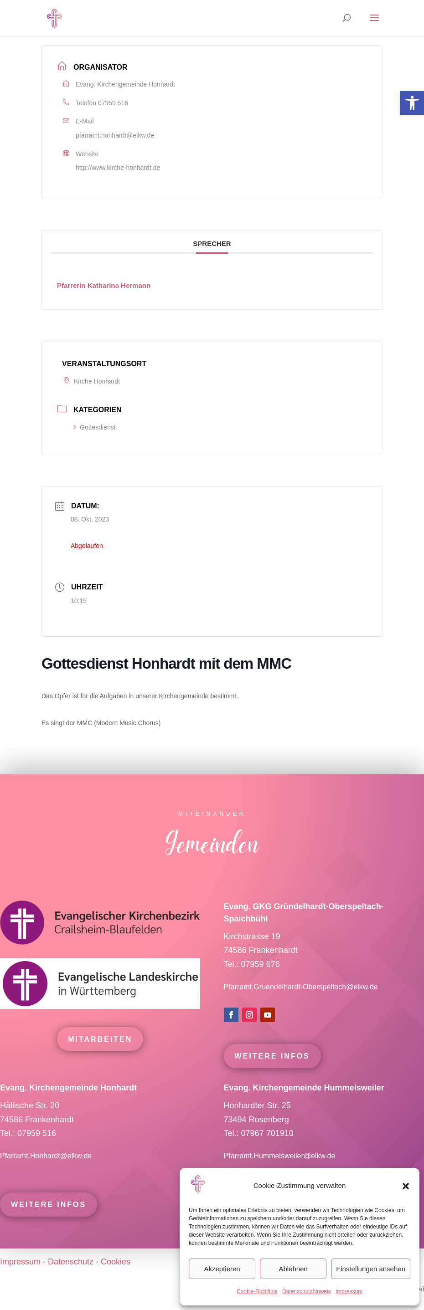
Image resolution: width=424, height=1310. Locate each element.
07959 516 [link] (113, 103)
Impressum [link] (349, 1291)
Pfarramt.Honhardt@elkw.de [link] (47, 1172)
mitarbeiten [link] (100, 1055)
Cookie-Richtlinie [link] (257, 1291)
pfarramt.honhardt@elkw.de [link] (115, 135)
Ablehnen (293, 1269)
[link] (412, 103)
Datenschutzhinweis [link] (306, 1291)
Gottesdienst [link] (94, 427)
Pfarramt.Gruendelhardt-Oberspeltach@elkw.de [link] (301, 1003)
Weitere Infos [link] (272, 1072)
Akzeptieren (222, 1269)
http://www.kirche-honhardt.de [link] (118, 167)
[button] (405, 1186)
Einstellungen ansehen (370, 1269)
